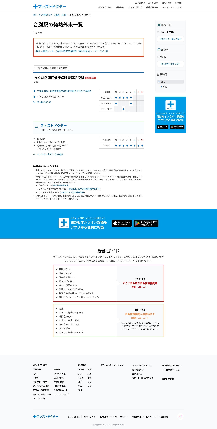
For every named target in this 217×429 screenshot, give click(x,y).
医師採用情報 (168, 378)
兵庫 (89, 373)
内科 (35, 373)
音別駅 (63, 15)
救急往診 (120, 7)
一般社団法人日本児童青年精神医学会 (83, 188)
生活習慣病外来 (61, 390)
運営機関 (178, 3)
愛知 (80, 390)
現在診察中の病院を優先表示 (52, 68)
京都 (89, 377)
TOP (35, 15)
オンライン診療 (105, 7)
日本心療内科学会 (61, 185)
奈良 (89, 381)
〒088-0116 (64, 91)
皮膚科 (57, 369)
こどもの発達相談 (41, 386)
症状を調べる (152, 7)
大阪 (89, 369)
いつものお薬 (60, 373)
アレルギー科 (39, 398)
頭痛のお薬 (59, 377)
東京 (80, 373)
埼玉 (80, 381)
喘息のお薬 (59, 381)
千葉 (80, 386)
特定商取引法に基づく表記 (144, 416)
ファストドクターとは (172, 7)
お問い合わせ (167, 3)
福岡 (89, 386)
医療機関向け (140, 3)
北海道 (56, 15)
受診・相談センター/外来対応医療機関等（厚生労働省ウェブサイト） (72, 51)
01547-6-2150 (44, 102)
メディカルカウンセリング (111, 365)
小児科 (36, 377)
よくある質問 (153, 3)
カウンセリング (135, 7)
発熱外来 (37, 369)
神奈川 (81, 377)
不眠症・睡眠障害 (41, 390)
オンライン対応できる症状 (50, 154)
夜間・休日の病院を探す (142, 377)
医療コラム (137, 373)
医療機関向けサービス (172, 365)
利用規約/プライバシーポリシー (114, 416)
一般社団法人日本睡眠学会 (72, 192)
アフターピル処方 (61, 394)
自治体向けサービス (171, 369)
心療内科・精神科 (41, 381)
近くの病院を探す (45, 15)
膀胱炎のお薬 (60, 386)
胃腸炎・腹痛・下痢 (42, 394)
